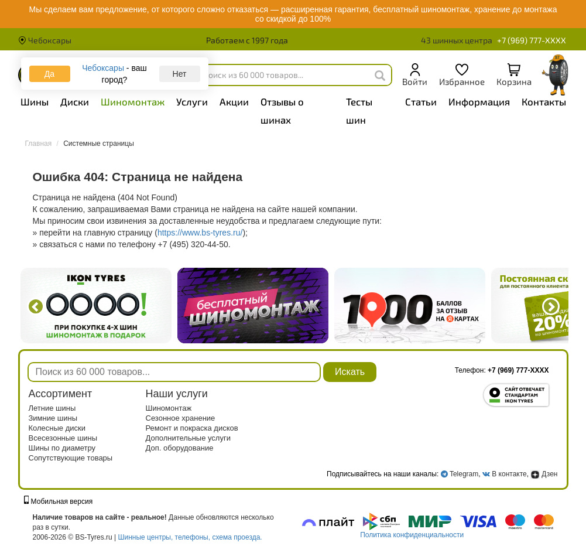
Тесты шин (359, 110)
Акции (234, 101)
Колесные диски (57, 428)
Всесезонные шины (63, 438)
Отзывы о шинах (282, 110)
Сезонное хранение (180, 418)
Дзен (543, 474)
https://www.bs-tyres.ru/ (199, 232)
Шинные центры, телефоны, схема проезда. (190, 537)
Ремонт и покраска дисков (192, 428)
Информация (479, 101)
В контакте (509, 474)
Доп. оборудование (180, 448)
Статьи (421, 101)
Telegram (464, 474)
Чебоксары (44, 40)
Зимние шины (53, 418)
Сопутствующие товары (71, 457)
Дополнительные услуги (188, 438)
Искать (350, 372)
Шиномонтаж (133, 101)
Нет (180, 74)
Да (49, 74)
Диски (74, 101)
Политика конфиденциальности (412, 535)
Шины (34, 101)
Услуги (192, 101)
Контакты (544, 101)
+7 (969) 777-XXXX (531, 40)
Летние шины (52, 408)
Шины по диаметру (62, 448)
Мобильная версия (58, 501)
